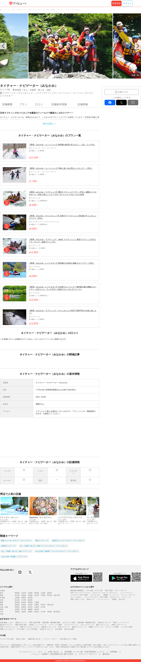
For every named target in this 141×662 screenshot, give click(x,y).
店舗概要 (7, 104)
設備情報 (83, 104)
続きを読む (48, 123)
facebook (110, 102)
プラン (23, 104)
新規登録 (116, 3)
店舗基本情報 (59, 104)
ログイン (127, 3)
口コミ (39, 104)
